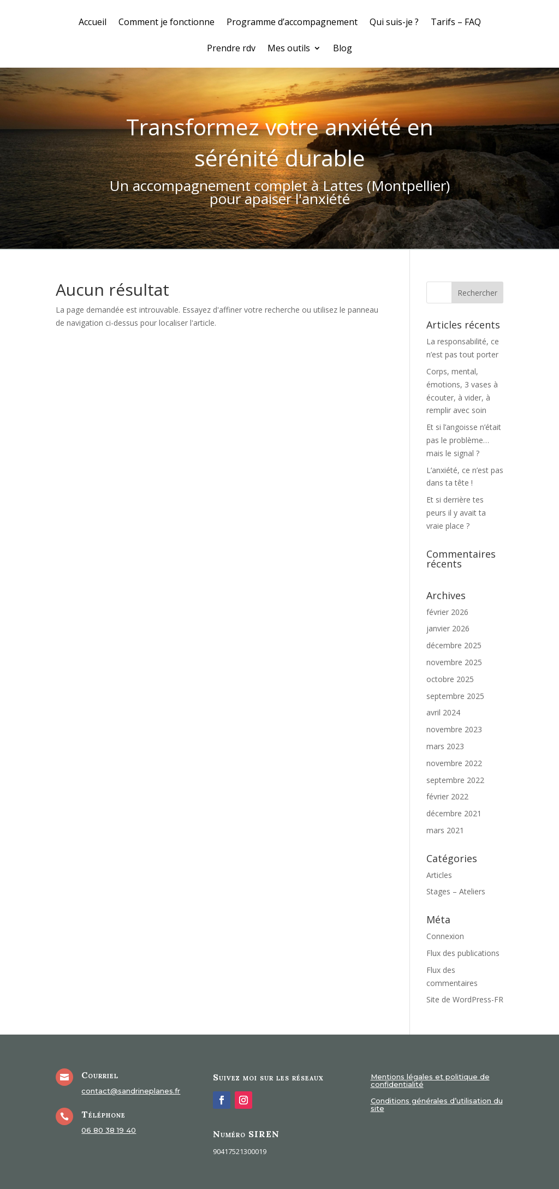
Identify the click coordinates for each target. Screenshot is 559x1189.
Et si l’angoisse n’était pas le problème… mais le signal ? (463, 440)
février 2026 (447, 612)
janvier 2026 (447, 628)
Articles (439, 875)
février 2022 (447, 796)
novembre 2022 (454, 763)
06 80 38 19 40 (108, 1130)
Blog (342, 49)
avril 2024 (443, 712)
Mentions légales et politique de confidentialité (430, 1081)
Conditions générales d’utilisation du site (437, 1105)
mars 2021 (445, 830)
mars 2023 (445, 746)
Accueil (92, 23)
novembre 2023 (454, 729)
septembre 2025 (455, 696)
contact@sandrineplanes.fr (130, 1090)
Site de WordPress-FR (464, 999)
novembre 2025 (454, 662)
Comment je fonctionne (166, 23)
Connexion (445, 936)
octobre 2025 (450, 679)
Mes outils (288, 49)
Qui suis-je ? (394, 23)
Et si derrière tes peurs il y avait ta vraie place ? (456, 512)
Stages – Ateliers (455, 891)
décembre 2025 (453, 645)
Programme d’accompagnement (292, 23)
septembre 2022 (455, 780)
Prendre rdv (231, 49)
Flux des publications (462, 953)
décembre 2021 (453, 813)
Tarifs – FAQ (456, 23)
